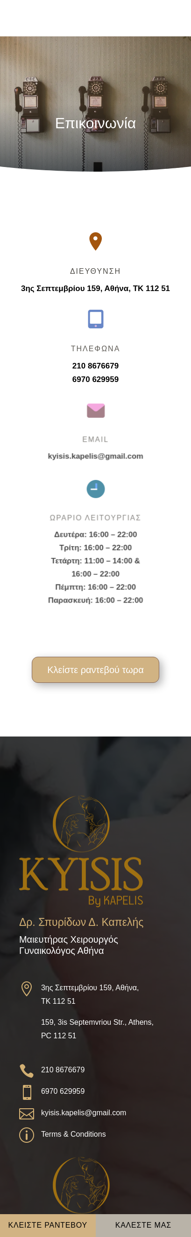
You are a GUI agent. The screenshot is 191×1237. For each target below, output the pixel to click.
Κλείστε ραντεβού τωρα (95, 670)
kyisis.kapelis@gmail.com (95, 455)
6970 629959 (96, 379)
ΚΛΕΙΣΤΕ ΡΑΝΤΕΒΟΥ (48, 1225)
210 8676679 (96, 365)
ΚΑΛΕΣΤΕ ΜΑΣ (143, 1225)
